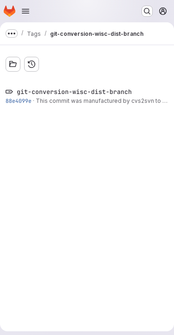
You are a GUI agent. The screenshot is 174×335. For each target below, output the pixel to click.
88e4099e (19, 100)
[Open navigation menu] (25, 11)
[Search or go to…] (147, 11)
